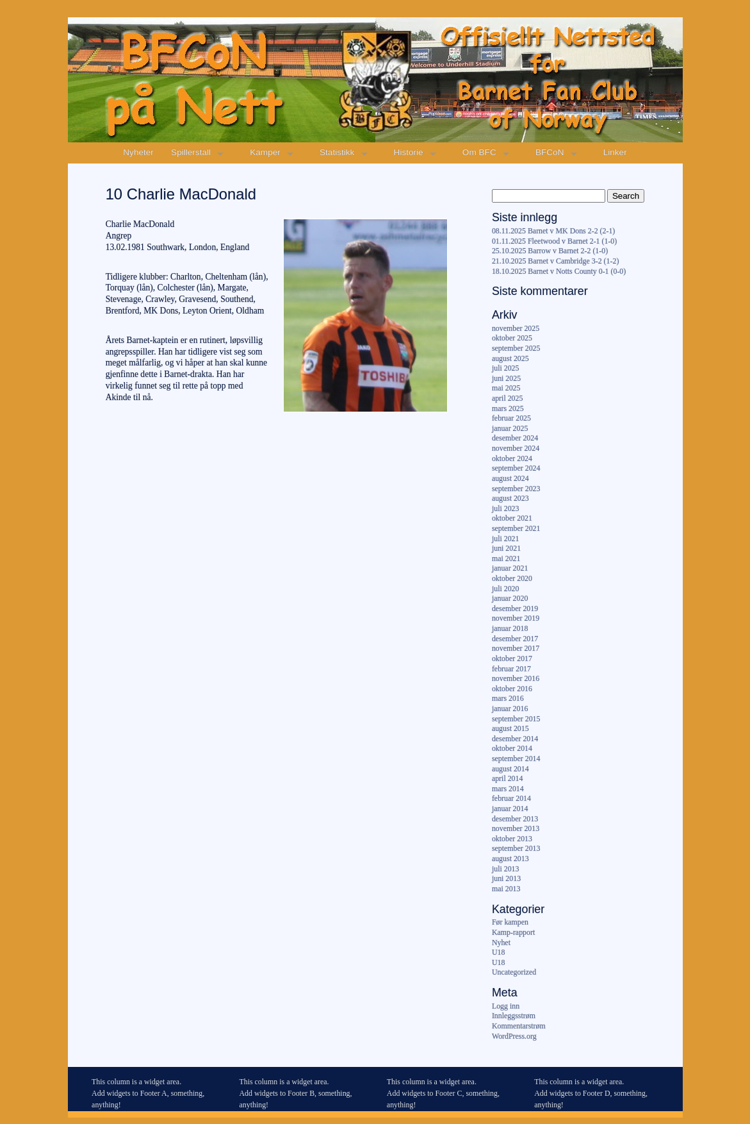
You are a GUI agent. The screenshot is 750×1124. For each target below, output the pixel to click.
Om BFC (479, 152)
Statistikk (337, 152)
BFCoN (549, 152)
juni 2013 (506, 878)
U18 (498, 952)
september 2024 (516, 468)
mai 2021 (506, 558)
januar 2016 (510, 708)
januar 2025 (510, 428)
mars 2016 (508, 698)
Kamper (265, 152)
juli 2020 (505, 588)
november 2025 (515, 328)
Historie (408, 152)
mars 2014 (508, 788)
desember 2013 (515, 818)
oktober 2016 (512, 688)
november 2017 (515, 648)
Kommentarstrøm (519, 1025)
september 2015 (516, 718)
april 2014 (507, 778)
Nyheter (138, 152)
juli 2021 (505, 538)
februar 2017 (511, 668)
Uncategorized (514, 972)
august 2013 (510, 858)
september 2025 (516, 348)
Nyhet (501, 942)
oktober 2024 (512, 458)
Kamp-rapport (513, 932)
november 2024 (515, 448)
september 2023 (516, 488)
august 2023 (510, 498)
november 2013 (515, 828)
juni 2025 (506, 378)
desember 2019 (515, 608)
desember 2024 (515, 437)
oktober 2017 (512, 658)
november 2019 (515, 618)
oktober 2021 (512, 518)
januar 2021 (510, 568)
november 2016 (515, 678)
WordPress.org (514, 1036)
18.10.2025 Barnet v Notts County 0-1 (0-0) (559, 271)
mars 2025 (508, 408)
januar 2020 (510, 598)
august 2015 (510, 728)
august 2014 (510, 768)
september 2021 (516, 528)
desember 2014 (515, 738)
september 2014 (516, 758)
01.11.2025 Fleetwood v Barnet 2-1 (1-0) (554, 241)
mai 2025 (506, 387)
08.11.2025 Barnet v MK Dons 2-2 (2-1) (553, 230)
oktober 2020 (512, 578)
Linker (615, 152)
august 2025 (510, 358)
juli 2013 (505, 868)
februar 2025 (511, 418)
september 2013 (516, 848)
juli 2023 (505, 508)
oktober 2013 (512, 838)
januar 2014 (510, 808)
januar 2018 (510, 628)
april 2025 (507, 398)
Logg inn (505, 1006)
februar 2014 (511, 798)
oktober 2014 (512, 748)
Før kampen (510, 922)
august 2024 (510, 478)
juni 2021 (506, 548)
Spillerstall (191, 152)
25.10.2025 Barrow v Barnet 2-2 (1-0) (550, 250)
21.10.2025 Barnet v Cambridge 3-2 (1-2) (555, 260)
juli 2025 (505, 368)
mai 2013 (506, 888)
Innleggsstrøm (513, 1015)
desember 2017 (515, 638)
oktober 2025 (512, 337)
